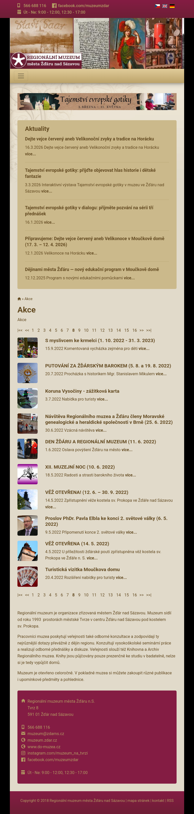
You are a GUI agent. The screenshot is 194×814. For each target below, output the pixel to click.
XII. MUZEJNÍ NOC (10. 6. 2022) (80, 467)
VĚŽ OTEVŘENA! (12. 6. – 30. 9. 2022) (86, 492)
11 (94, 330)
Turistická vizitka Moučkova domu (82, 569)
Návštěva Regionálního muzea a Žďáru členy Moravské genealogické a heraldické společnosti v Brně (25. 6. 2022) (109, 419)
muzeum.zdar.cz (42, 740)
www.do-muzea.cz (44, 746)
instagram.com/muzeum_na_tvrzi (58, 753)
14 (118, 330)
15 (126, 330)
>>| (149, 330)
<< (27, 330)
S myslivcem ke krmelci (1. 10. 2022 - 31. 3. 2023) (100, 340)
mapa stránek (139, 801)
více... (30, 154)
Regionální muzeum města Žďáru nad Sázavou (87, 801)
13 (110, 330)
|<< (19, 330)
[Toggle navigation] (21, 76)
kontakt (158, 801)
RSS (170, 801)
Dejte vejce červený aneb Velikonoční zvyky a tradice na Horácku (89, 138)
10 (86, 330)
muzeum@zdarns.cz (46, 733)
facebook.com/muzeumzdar (83, 5)
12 (102, 330)
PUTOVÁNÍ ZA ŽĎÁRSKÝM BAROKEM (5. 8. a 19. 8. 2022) (108, 366)
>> (141, 330)
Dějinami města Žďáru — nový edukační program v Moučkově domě (92, 269)
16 (134, 330)
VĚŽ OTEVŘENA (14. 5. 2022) (77, 544)
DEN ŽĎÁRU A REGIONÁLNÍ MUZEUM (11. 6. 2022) (100, 442)
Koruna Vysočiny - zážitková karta (82, 391)
